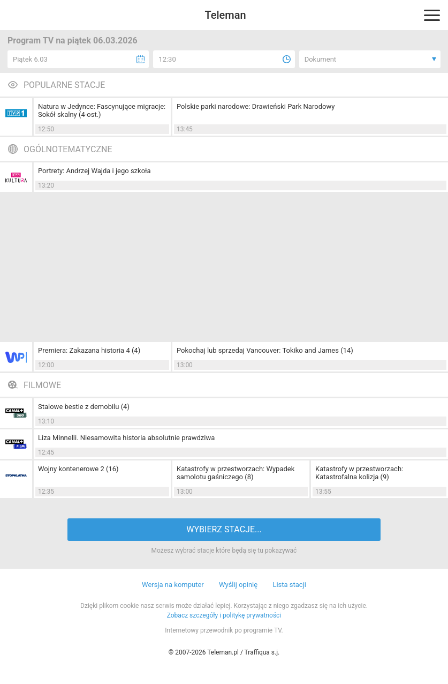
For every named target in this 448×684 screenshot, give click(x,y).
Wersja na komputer (173, 585)
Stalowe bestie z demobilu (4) (84, 407)
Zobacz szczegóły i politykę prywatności (224, 615)
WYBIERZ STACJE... (223, 529)
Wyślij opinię (238, 585)
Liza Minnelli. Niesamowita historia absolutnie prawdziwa (126, 438)
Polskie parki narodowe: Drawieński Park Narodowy (256, 106)
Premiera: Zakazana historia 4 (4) (89, 350)
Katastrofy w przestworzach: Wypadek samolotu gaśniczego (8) (235, 473)
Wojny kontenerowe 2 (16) (78, 469)
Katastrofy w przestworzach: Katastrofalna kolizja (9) (359, 473)
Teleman (225, 15)
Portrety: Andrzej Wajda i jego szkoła (94, 171)
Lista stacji (289, 585)
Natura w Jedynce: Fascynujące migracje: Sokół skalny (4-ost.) (101, 110)
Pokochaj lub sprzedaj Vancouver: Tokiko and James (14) (265, 350)
